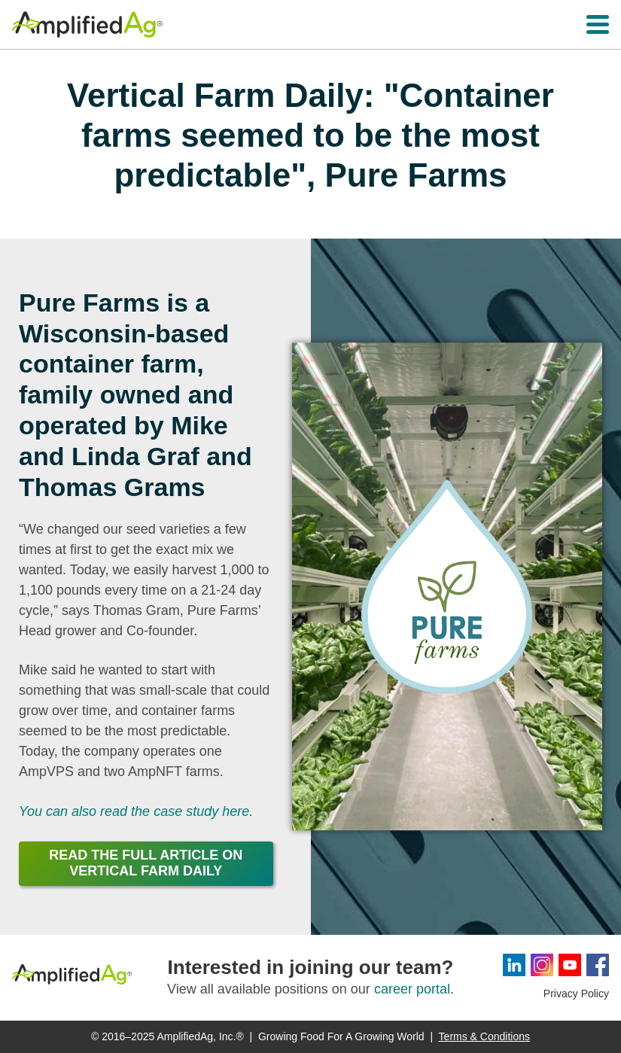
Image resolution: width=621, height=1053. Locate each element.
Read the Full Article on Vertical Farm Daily (145, 863)
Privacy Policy (576, 994)
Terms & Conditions (484, 1036)
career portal (412, 989)
